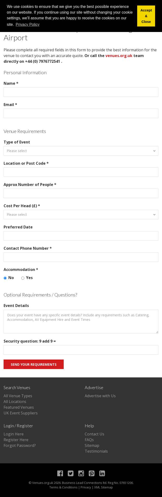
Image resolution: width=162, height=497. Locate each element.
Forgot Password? (20, 445)
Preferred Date (18, 227)
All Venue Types (18, 395)
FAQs (89, 439)
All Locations (15, 401)
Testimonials (96, 451)
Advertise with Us (100, 395)
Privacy (86, 487)
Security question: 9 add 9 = (30, 341)
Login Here (14, 434)
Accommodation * (21, 269)
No (9, 277)
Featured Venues (19, 407)
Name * (11, 83)
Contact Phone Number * (28, 248)
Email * (10, 104)
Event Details (16, 305)
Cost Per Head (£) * (22, 205)
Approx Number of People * (30, 184)
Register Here (16, 439)
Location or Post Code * (26, 163)
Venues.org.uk (42, 483)
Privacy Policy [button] (28, 24)
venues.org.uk (118, 55)
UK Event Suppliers (21, 413)
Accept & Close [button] (146, 16)
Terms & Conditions (63, 487)
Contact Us (94, 434)
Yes (27, 277)
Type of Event (17, 142)
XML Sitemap (103, 487)
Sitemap (92, 445)
